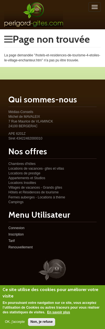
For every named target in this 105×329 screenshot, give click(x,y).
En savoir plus (58, 315)
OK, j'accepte (15, 324)
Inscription (16, 234)
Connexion (16, 228)
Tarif (11, 241)
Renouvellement (20, 247)
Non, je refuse (42, 324)
